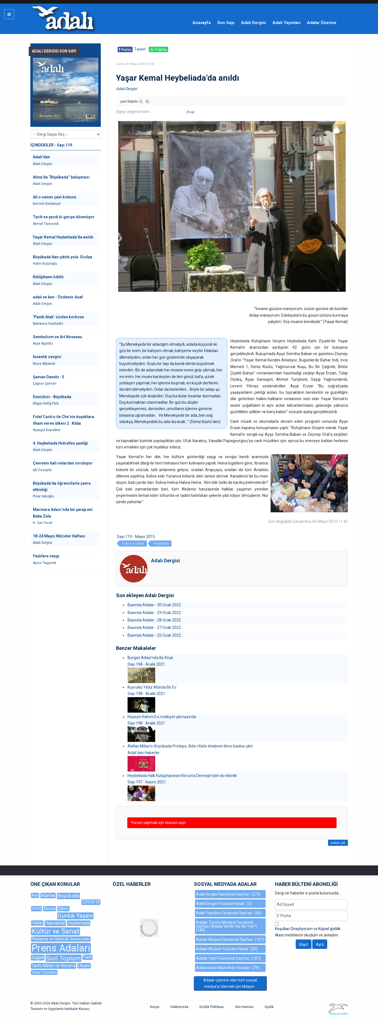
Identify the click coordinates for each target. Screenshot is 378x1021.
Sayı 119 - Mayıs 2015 (136, 536)
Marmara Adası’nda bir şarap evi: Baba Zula (63, 512)
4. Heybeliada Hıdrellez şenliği (60, 443)
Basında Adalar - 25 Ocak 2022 (154, 635)
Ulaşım (84, 965)
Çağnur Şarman (45, 383)
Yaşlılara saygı (46, 556)
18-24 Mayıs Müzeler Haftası (59, 536)
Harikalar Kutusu (76, 1009)
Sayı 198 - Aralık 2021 (146, 664)
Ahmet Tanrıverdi (46, 224)
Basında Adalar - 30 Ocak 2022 (154, 605)
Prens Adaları (60, 948)
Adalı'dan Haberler (144, 752)
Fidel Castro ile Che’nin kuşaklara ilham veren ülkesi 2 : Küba (63, 419)
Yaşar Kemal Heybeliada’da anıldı (63, 237)
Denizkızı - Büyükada (52, 397)
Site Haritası (244, 1007)
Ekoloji (49, 908)
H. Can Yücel (42, 523)
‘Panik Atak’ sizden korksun (58, 317)
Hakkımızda (179, 1007)
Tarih (87, 957)
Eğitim (63, 908)
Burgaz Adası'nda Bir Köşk (150, 657)
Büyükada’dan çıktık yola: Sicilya (62, 257)
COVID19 (91, 902)
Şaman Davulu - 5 (48, 377)
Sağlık (37, 957)
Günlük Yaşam (75, 915)
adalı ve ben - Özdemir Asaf (58, 297)
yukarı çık (338, 843)
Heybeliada (161, 543)
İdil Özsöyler (42, 470)
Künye (154, 1007)
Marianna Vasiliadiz (48, 324)
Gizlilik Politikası (211, 1007)
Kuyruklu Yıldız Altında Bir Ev (152, 687)
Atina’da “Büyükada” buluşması (61, 177)
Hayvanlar (55, 923)
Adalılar (48, 895)
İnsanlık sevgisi (47, 357)
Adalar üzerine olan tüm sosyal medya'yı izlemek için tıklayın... (230, 983)
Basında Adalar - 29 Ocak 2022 (154, 612)
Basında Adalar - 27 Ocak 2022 (154, 627)
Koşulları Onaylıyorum (294, 928)
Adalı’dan (41, 157)
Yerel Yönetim (44, 972)
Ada (35, 895)
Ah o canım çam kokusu (54, 197)
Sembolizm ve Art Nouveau (57, 337)
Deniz (36, 908)
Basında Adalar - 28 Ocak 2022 (154, 620)
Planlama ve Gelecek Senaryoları (60, 938)
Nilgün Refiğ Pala (46, 403)
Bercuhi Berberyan (47, 204)
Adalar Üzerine (321, 22)
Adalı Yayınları (286, 22)
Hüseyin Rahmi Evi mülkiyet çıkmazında (162, 717)
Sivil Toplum (63, 958)
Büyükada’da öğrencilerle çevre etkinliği (62, 486)
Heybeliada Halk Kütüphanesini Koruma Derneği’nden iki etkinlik (182, 775)
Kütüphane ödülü (48, 277)
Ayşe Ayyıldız (43, 343)
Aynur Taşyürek (44, 563)
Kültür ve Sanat (133, 543)
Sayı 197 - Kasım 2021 (147, 782)
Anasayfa (201, 22)
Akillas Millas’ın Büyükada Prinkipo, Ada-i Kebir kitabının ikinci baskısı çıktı (190, 746)
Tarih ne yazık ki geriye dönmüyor (64, 217)
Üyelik (269, 1007)
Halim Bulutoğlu (45, 264)
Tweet (140, 49)
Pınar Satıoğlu (43, 496)
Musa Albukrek (44, 364)
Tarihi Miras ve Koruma (53, 965)
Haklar (37, 922)
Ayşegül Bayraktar (46, 430)
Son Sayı (225, 22)
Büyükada (68, 896)
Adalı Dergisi (253, 22)
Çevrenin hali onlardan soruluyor (63, 463)
